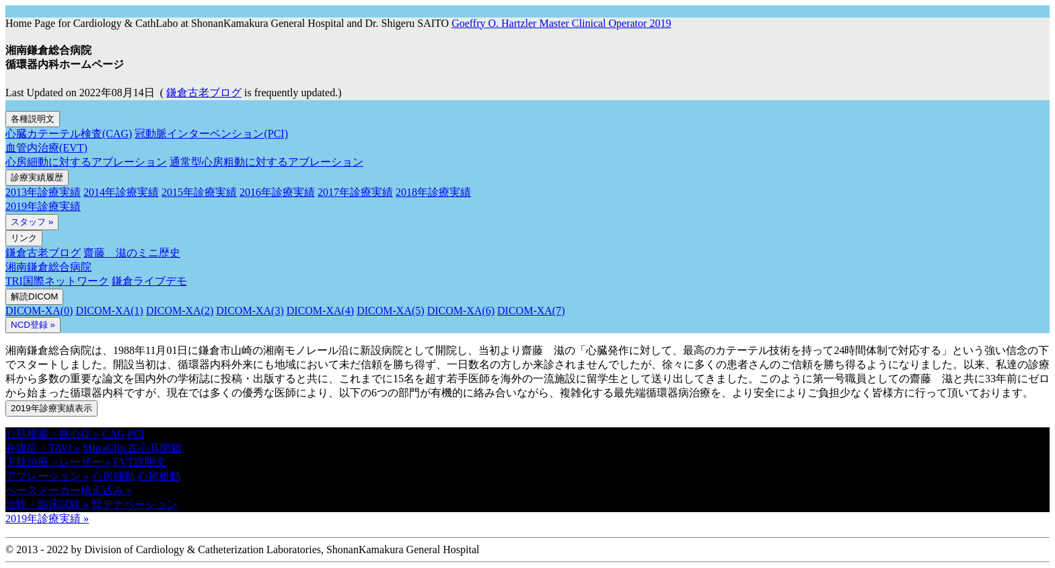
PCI (136, 433)
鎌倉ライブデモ (149, 281)
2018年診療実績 (433, 192)
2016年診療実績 (277, 192)
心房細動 (113, 476)
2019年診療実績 (43, 206)
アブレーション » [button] (47, 476)
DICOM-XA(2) (179, 310)
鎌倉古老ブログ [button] (204, 92)
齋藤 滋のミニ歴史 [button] (131, 252)
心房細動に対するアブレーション (86, 162)
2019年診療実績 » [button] (47, 518)
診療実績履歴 (37, 177)
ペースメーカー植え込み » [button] (68, 490)
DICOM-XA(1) (109, 310)
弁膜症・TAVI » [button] (42, 448)
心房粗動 (158, 476)
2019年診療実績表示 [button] (51, 408)
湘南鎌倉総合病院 (48, 267)
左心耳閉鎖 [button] (155, 448)
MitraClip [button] (105, 448)
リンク (24, 238)
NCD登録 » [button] (33, 325)
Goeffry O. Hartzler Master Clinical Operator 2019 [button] (561, 23)
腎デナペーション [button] (135, 504)
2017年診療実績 (355, 192)
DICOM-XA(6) (461, 310)
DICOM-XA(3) (249, 310)
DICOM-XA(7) (531, 310)
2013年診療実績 (43, 192)
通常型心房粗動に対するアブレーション (266, 162)
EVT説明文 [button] (139, 462)
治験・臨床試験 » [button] (47, 504)
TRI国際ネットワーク (57, 281)
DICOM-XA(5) (390, 310)
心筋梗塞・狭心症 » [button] (52, 433)
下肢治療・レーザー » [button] (57, 462)
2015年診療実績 (199, 192)
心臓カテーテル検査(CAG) (68, 133)
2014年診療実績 (121, 192)
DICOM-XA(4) (320, 310)
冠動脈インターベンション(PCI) (211, 133)
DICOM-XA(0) (39, 310)
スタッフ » (32, 222)
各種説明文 (32, 119)
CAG (113, 433)
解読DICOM (34, 296)
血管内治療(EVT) (46, 147)
